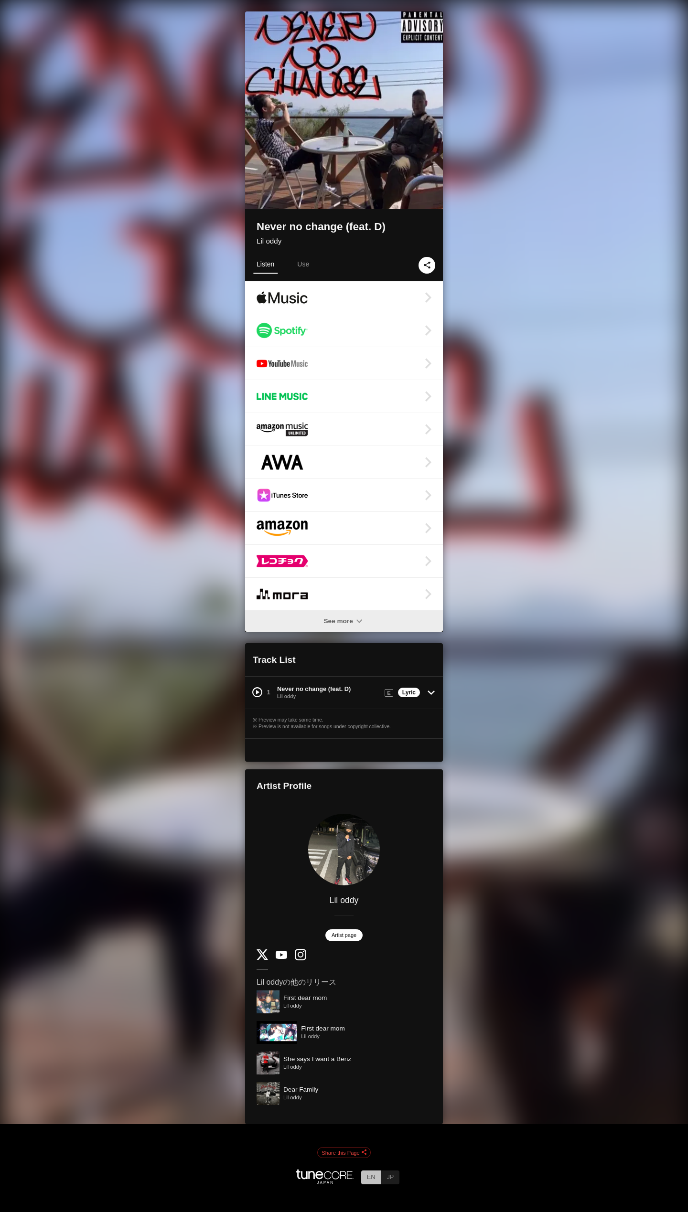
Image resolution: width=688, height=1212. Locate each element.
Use (303, 264)
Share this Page (344, 1153)
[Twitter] (262, 957)
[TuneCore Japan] (325, 1181)
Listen (265, 264)
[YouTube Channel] (281, 956)
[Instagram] (300, 958)
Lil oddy (269, 241)
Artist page (344, 935)
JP (390, 1176)
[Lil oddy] (344, 849)
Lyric (409, 692)
